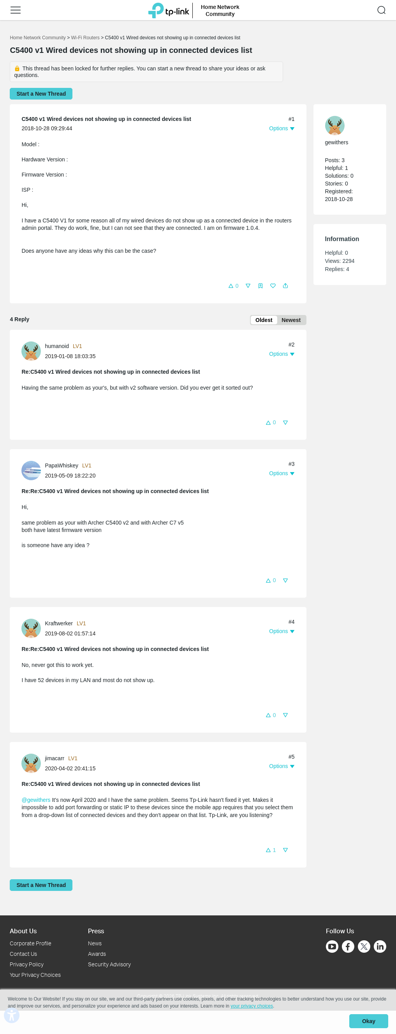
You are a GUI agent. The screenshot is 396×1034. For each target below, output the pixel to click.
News (95, 943)
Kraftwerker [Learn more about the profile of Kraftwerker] (59, 625)
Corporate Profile (30, 943)
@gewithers (35, 801)
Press (96, 931)
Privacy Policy (27, 964)
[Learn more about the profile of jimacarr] (33, 764)
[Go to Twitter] (364, 947)
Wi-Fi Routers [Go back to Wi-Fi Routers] (86, 37)
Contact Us (23, 953)
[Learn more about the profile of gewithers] (346, 125)
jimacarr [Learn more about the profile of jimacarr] (54, 759)
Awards (97, 953)
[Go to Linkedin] (380, 946)
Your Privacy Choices (35, 974)
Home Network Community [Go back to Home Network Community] (37, 37)
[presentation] (31, 352)
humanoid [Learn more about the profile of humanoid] (57, 348)
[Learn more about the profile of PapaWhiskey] (33, 472)
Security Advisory (109, 964)
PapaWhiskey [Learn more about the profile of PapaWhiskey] (61, 467)
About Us (23, 931)
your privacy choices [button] (252, 1008)
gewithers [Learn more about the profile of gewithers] (336, 142)
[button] (233, 285)
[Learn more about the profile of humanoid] (33, 352)
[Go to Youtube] (332, 946)
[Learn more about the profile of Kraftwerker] (33, 629)
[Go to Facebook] (348, 946)
